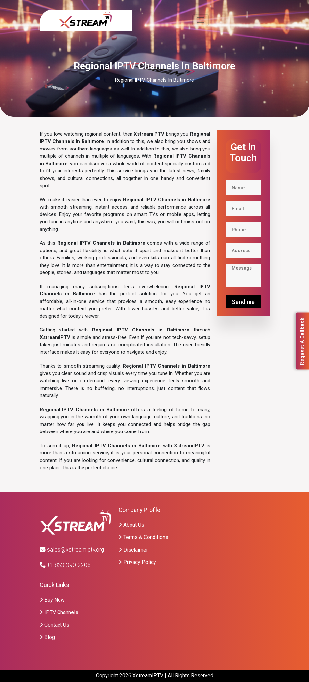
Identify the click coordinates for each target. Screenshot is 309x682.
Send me (243, 301)
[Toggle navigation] (200, 20)
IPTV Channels (59, 612)
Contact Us (54, 625)
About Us (131, 525)
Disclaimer (133, 550)
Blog (47, 637)
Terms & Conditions (143, 537)
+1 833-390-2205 (65, 565)
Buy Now (52, 600)
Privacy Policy (137, 562)
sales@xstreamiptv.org (72, 549)
